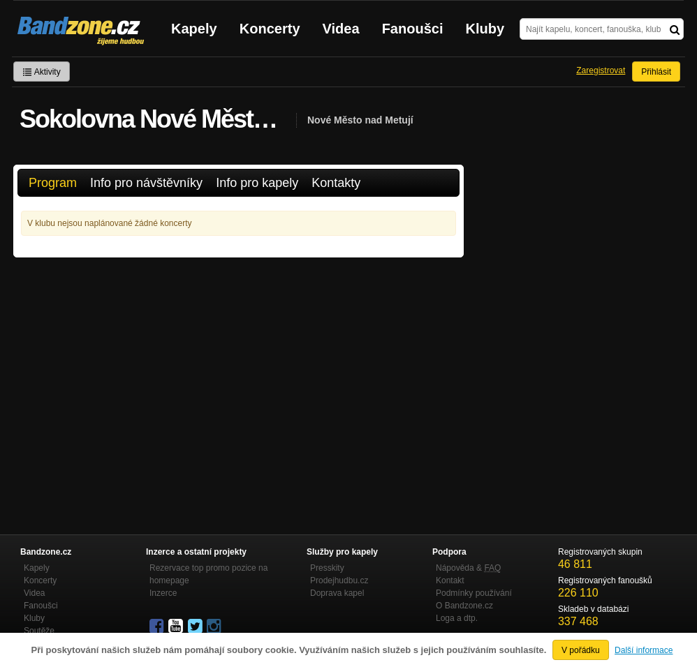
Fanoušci (412, 28)
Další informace (644, 650)
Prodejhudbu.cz (339, 580)
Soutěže (39, 631)
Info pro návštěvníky (146, 183)
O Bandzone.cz (464, 605)
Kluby (485, 28)
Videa (341, 28)
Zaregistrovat (600, 70)
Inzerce (163, 593)
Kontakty (335, 183)
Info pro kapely (257, 183)
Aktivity (41, 72)
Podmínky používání (474, 593)
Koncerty (270, 28)
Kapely (194, 28)
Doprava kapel (337, 593)
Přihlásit (656, 72)
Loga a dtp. (457, 618)
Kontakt (450, 580)
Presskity (327, 568)
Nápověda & (468, 568)
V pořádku (581, 650)
